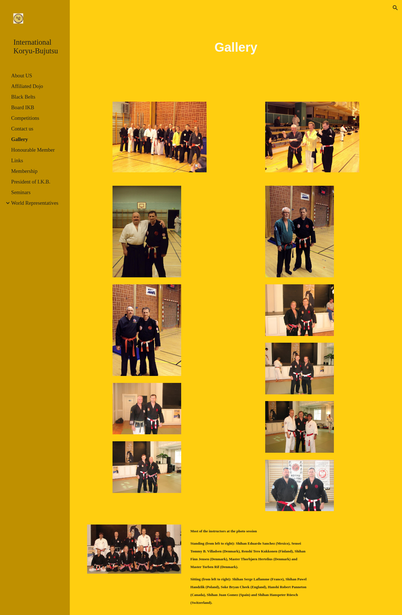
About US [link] (21, 75)
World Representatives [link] (34, 203)
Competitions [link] (25, 118)
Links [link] (17, 160)
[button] (395, 8)
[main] (236, 48)
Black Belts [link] (23, 97)
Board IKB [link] (22, 107)
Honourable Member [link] (33, 150)
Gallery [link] (19, 139)
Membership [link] (24, 171)
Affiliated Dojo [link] (27, 86)
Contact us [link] (22, 129)
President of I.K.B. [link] (30, 182)
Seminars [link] (20, 192)
